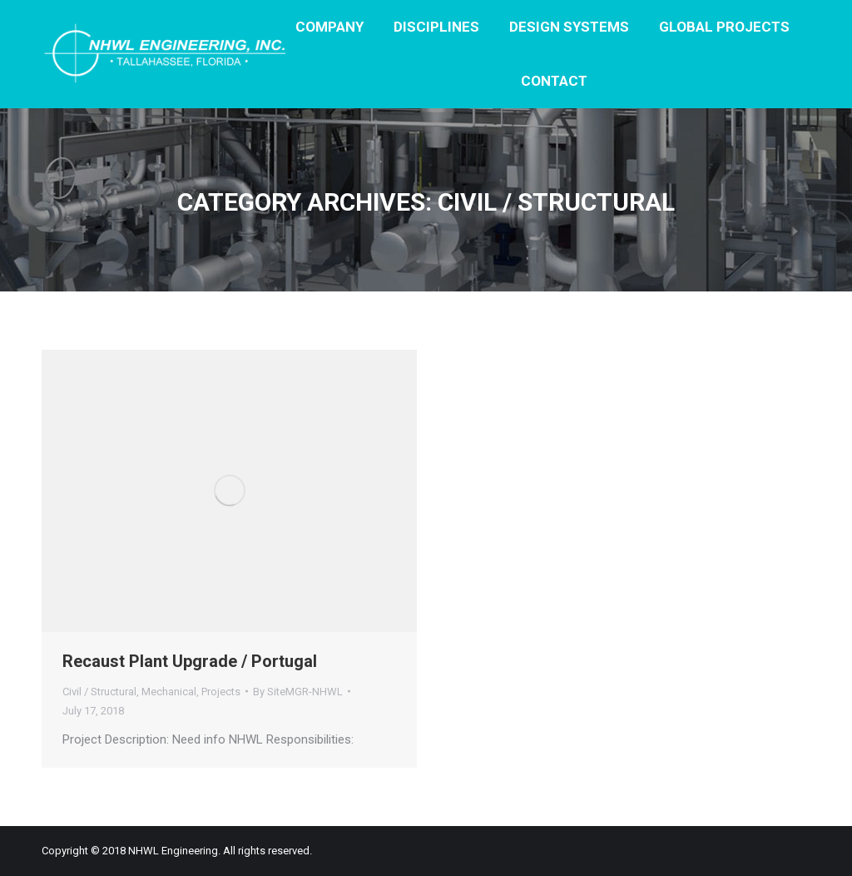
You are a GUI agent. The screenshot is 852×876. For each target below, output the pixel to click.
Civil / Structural (99, 691)
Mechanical (168, 691)
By (298, 691)
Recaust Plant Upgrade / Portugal (189, 661)
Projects (220, 691)
